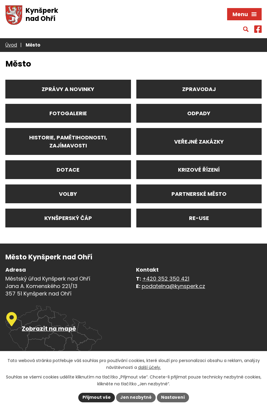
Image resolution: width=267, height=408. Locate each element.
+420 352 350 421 (165, 278)
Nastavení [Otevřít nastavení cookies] (173, 397)
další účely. (149, 367)
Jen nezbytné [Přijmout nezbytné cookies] (136, 397)
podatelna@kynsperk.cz (173, 286)
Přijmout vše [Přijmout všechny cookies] (96, 397)
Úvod (11, 45)
